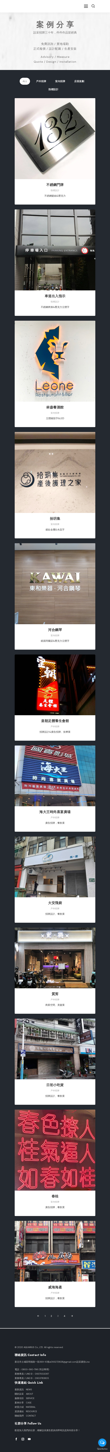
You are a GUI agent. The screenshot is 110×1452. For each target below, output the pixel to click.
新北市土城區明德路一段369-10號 (32, 1361)
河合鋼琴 (55, 629)
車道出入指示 (55, 296)
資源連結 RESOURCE (26, 1411)
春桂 (55, 1196)
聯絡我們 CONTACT (25, 1415)
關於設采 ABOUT (24, 1394)
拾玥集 (55, 518)
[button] (93, 6)
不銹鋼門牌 (55, 184)
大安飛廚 (55, 903)
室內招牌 (60, 81)
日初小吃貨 (55, 1085)
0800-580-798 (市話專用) (35, 1369)
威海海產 (55, 1287)
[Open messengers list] (102, 1443)
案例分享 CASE (23, 1402)
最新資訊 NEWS (23, 1389)
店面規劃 (79, 81)
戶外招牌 (41, 81)
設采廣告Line (83, 1361)
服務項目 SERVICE (24, 1398)
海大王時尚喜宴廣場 (55, 811)
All (25, 81)
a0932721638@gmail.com (62, 1361)
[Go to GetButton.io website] (102, 1449)
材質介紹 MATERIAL (25, 1407)
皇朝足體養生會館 (55, 720)
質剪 (55, 994)
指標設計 (53, 89)
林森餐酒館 (55, 407)
